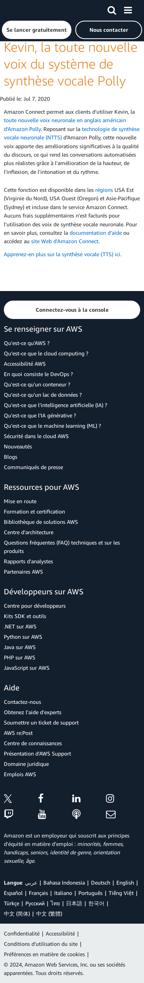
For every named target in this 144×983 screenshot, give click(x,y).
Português (90, 893)
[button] (36, 30)
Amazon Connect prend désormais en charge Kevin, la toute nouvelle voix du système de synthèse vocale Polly (71, 47)
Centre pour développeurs (35, 605)
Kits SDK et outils (25, 616)
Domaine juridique (26, 764)
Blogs (10, 456)
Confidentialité (22, 933)
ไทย (55, 903)
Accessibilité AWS (25, 363)
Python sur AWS (23, 636)
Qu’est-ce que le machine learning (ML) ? (52, 425)
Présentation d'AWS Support (37, 753)
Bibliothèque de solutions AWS (41, 521)
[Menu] (128, 9)
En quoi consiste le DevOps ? (38, 374)
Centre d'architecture (28, 532)
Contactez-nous (22, 701)
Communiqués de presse (33, 467)
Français (38, 893)
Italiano (63, 893)
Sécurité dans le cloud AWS (36, 436)
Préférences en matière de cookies (44, 954)
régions (104, 189)
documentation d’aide (96, 232)
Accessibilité (60, 933)
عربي (31, 882)
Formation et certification (34, 511)
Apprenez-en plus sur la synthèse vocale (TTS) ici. (62, 254)
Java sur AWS (20, 647)
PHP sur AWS (19, 657)
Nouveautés (18, 446)
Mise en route (20, 501)
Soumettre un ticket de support (41, 722)
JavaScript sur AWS (27, 667)
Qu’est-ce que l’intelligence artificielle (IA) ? (55, 405)
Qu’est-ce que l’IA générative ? (40, 415)
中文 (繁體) (49, 913)
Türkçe (11, 903)
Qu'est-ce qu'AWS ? (27, 343)
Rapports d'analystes (28, 561)
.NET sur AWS (20, 626)
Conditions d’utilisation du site (41, 943)
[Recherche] (112, 9)
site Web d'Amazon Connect (64, 241)
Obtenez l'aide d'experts (32, 712)
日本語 (74, 903)
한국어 (96, 903)
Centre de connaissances (33, 743)
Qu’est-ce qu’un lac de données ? (43, 394)
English (125, 882)
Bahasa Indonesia (64, 882)
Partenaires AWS (23, 571)
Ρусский (35, 903)
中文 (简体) (17, 913)
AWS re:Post (18, 732)
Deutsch (100, 882)
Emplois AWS (20, 774)
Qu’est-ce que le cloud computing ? (46, 353)
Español (13, 893)
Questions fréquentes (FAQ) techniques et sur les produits (62, 546)
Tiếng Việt (121, 893)
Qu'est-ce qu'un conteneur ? (37, 384)
